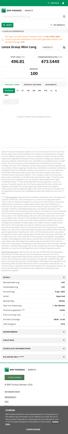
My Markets (57, 25)
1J (51, 90)
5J (56, 90)
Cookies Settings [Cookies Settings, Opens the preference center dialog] (33, 429)
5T (23, 90)
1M (28, 90)
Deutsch (53, 3)
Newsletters (10, 397)
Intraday (9, 90)
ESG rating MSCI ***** (34, 357)
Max (7, 95)
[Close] (64, 410)
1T (18, 90)
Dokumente (51, 85)
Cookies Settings (14, 377)
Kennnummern (34, 332)
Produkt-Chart (12, 85)
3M (34, 90)
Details (34, 277)
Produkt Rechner (32, 85)
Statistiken (34, 340)
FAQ (7, 401)
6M (39, 90)
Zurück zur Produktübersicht (13, 31)
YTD (45, 90)
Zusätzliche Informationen (34, 348)
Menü (7, 25)
